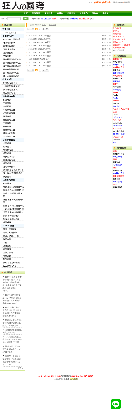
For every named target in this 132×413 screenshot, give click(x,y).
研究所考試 (7, 79)
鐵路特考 (7, 147)
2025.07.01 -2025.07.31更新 (39, 49)
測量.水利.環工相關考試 (13, 206)
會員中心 (84, 13)
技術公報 (6, 29)
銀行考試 (7, 100)
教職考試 (7, 163)
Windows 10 (118, 137)
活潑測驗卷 (118, 165)
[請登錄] (97, 2)
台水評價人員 (9, 136)
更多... (20, 368)
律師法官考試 (9, 160)
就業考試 (7, 153)
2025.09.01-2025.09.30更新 (39, 42)
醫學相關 (7, 259)
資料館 (60, 13)
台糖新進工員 (9, 130)
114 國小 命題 (118, 65)
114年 (115, 84)
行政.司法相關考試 (11, 219)
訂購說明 (36, 13)
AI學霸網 (117, 87)
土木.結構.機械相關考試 (13, 209)
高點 (54, 19)
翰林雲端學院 (9, 46)
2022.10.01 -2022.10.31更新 (39, 62)
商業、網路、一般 (11, 236)
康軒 (115, 168)
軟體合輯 (7, 239)
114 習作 (116, 70)
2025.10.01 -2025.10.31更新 (39, 39)
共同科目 (7, 222)
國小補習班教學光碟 (12, 63)
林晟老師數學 (9, 43)
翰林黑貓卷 (66, 376)
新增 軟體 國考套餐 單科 (38, 59)
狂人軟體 (74, 379)
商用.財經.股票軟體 (11, 263)
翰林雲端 (74, 19)
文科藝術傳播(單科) (11, 86)
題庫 (115, 159)
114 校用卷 (117, 59)
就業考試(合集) (9, 96)
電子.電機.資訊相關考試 (13, 212)
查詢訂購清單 (119, 50)
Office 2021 (117, 120)
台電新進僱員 (9, 113)
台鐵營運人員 (9, 120)
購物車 (95, 13)
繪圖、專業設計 (10, 229)
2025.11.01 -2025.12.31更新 (39, 36)
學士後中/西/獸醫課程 (12, 173)
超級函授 (36, 19)
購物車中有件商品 (121, 2)
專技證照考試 (9, 157)
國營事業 (7, 116)
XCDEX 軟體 (8, 226)
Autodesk (116, 101)
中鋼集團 (7, 126)
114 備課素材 (118, 73)
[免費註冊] (106, 2)
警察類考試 (8, 150)
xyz (114, 142)
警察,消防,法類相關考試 (13, 187)
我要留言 (71, 13)
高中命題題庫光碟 (11, 69)
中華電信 (7, 123)
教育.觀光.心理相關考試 (13, 190)
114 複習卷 (117, 78)
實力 (92, 19)
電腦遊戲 (7, 256)
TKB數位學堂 (63, 19)
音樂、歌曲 (8, 253)
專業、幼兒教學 (10, 233)
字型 (5, 243)
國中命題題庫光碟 (11, 73)
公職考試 (7, 143)
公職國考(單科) (9, 180)
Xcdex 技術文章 (10, 33)
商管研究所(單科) (10, 90)
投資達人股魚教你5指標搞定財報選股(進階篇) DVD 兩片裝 (12, 323)
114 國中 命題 (118, 67)
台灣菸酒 (7, 106)
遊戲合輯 (7, 246)
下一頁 (45, 29)
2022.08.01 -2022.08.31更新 (39, 66)
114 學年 (116, 81)
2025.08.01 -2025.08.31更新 (39, 46)
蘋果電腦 (7, 249)
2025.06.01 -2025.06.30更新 (39, 52)
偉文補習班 (84, 19)
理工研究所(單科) (10, 93)
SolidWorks (117, 123)
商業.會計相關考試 (11, 216)
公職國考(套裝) (9, 140)
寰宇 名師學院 (9, 49)
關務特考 (7, 177)
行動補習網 (8, 53)
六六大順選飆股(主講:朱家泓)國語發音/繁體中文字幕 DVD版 (12, 339)
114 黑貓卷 (117, 76)
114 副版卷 (117, 62)
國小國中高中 (8, 36)
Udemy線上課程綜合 (12, 39)
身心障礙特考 (9, 167)
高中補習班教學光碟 (12, 66)
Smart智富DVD (9, 266)
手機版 (105, 13)
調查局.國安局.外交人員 (13, 170)
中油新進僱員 (9, 110)
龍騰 (115, 151)
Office (115, 115)
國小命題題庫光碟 (11, 76)
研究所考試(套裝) (10, 83)
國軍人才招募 (9, 133)
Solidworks (117, 126)
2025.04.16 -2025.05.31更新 (39, 56)
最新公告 (48, 13)
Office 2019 (117, 117)
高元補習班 (46, 19)
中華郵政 (7, 103)
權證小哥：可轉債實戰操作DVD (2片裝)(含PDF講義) (12, 349)
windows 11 (117, 140)
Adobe (115, 92)
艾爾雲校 (7, 56)
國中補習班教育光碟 (12, 59)
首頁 (26, 13)
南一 (115, 184)
